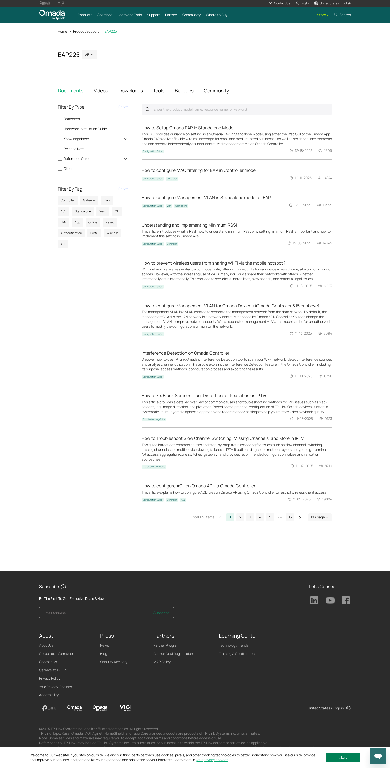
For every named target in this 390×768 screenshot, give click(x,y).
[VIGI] (125, 708)
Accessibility (49, 694)
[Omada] (74, 708)
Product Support (86, 31)
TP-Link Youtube (330, 600)
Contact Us (48, 661)
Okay (343, 757)
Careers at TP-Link (53, 670)
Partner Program (166, 645)
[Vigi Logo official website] (61, 3)
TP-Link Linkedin (314, 600)
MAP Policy (162, 661)
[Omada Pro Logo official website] (44, 3)
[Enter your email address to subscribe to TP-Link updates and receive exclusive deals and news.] (94, 614)
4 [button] (260, 517)
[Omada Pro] (100, 708)
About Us (46, 645)
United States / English (326, 708)
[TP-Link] (49, 708)
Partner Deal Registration (173, 653)
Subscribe (161, 612)
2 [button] (240, 517)
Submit (147, 109)
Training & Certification (237, 653)
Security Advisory (113, 661)
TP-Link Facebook (346, 600)
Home (62, 31)
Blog (103, 653)
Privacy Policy (49, 678)
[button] (279, 3)
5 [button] (270, 517)
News (104, 645)
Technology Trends (233, 645)
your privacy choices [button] (212, 759)
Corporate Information (56, 653)
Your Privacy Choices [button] (55, 686)
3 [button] (250, 517)
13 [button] (290, 517)
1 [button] (230, 517)
